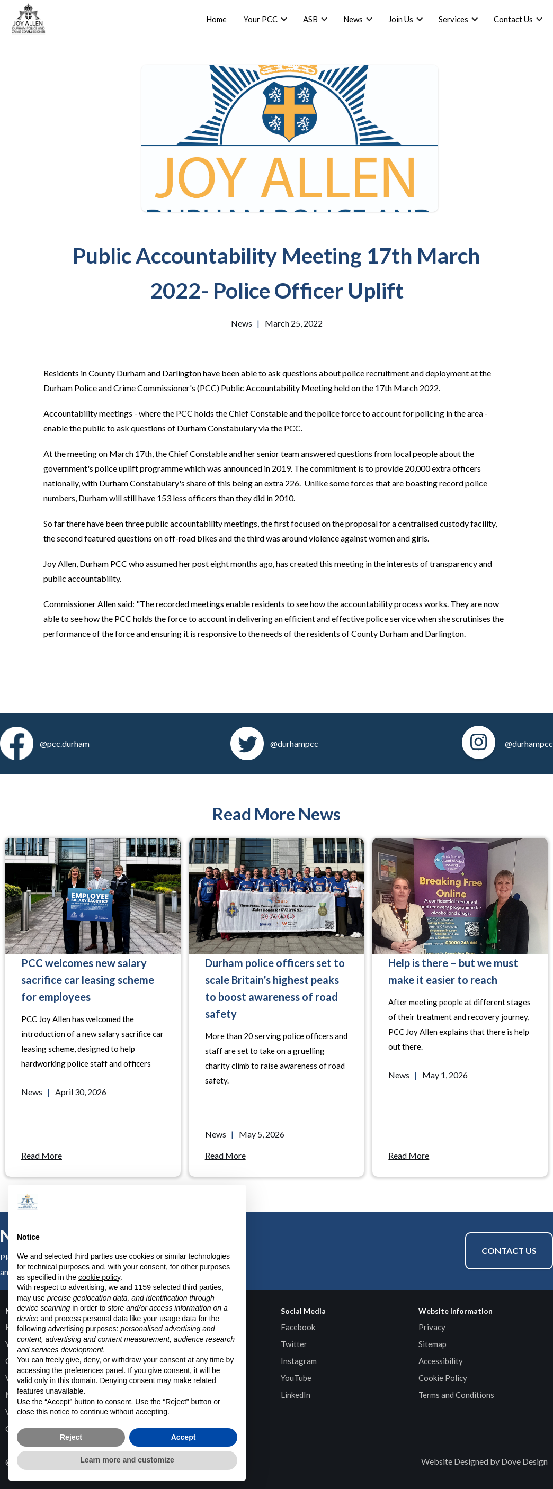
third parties (202, 1287)
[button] (232, 1201)
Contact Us (509, 1251)
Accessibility (440, 1361)
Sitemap (432, 1344)
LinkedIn (295, 1395)
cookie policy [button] (99, 1277)
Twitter (294, 1344)
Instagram (299, 1361)
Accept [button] (183, 1437)
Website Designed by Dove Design (484, 1461)
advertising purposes (82, 1328)
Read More (41, 1155)
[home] (28, 19)
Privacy (431, 1327)
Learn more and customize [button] (127, 1460)
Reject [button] (71, 1437)
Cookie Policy (442, 1378)
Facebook (298, 1327)
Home (216, 19)
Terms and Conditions (456, 1395)
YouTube (296, 1378)
